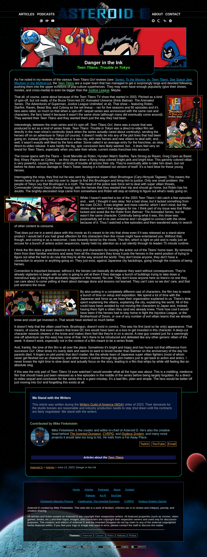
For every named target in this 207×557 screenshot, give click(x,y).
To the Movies (135, 79)
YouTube (158, 444)
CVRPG (108, 433)
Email (172, 444)
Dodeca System (133, 433)
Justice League (98, 90)
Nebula (121, 535)
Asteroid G (36, 467)
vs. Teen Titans (157, 79)
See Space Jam (181, 79)
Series (119, 79)
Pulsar (132, 535)
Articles (50, 467)
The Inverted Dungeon (85, 433)
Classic (99, 535)
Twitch (144, 444)
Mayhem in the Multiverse (32, 83)
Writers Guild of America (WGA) (102, 404)
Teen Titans (66, 83)
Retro (110, 535)
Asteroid (87, 535)
